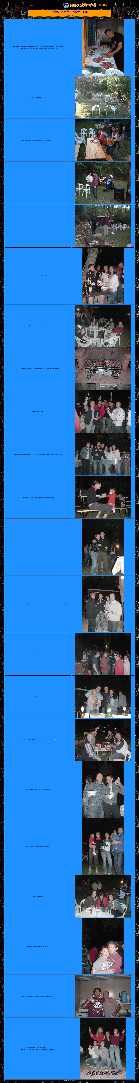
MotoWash (55, 739)
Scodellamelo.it (67, 1080)
